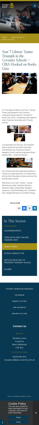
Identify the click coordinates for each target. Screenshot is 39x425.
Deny (18, 422)
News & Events (18, 37)
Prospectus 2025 (19, 314)
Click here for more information (17, 412)
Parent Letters (19, 301)
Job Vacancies (19, 307)
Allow (18, 417)
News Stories (8, 40)
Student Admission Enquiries (19, 289)
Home (4, 37)
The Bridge (20, 295)
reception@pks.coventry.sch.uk (19, 359)
